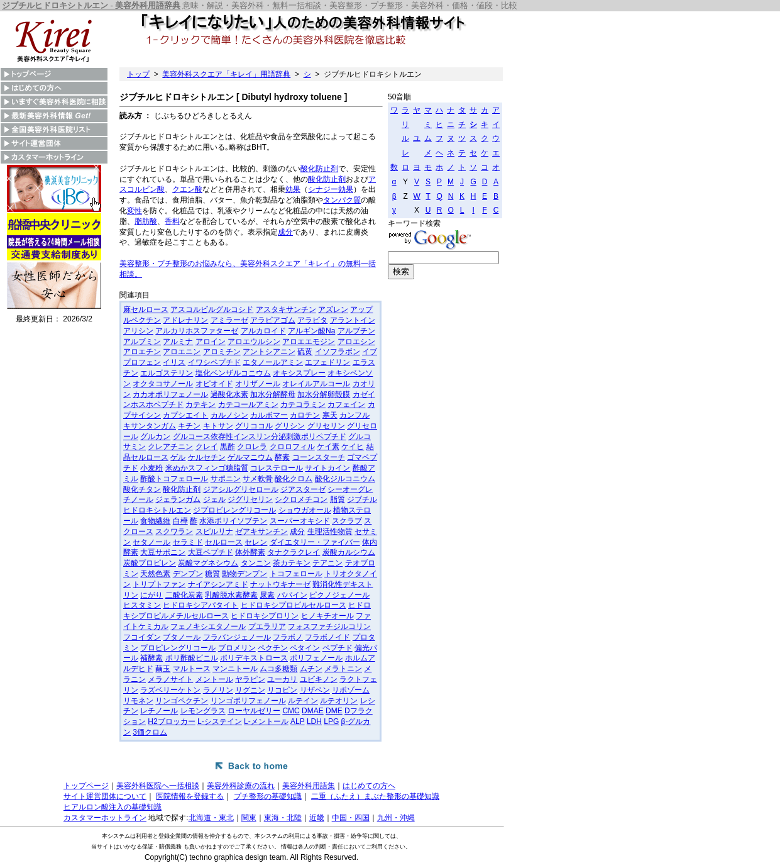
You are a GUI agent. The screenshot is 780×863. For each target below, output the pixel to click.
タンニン (256, 563)
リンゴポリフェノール (248, 700)
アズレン (333, 309)
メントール (214, 679)
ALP (297, 721)
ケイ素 (328, 446)
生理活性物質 (330, 531)
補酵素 (151, 658)
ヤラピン (250, 679)
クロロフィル (292, 446)
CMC (290, 710)
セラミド (188, 542)
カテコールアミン (248, 404)
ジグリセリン (250, 499)
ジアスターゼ (303, 489)
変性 (134, 210)
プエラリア (267, 626)
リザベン (315, 690)
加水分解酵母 (272, 394)
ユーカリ (282, 679)
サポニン (226, 478)
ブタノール (181, 637)
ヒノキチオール (327, 615)
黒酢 (227, 446)
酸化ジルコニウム (345, 478)
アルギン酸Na (311, 330)
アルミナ (178, 341)
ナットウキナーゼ (280, 584)
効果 (292, 189)
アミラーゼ (229, 320)
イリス (174, 362)
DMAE (313, 710)
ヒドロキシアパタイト (200, 605)
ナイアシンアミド (218, 584)
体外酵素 (250, 552)
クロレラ (252, 446)
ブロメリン (237, 647)
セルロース (224, 542)
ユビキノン (319, 679)
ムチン (311, 668)
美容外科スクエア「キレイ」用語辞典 (226, 74)
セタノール (151, 542)
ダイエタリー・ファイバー (315, 542)
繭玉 (162, 668)
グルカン (155, 436)
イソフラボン (337, 351)
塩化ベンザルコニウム (233, 373)
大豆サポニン (162, 552)
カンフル (354, 415)
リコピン (282, 690)
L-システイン (219, 721)
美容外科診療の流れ (241, 785)
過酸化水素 (229, 394)
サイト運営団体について (104, 796)
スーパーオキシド (300, 520)
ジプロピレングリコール (234, 510)
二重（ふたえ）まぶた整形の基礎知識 (375, 796)
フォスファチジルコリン (329, 626)
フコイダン (142, 637)
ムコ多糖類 (278, 668)
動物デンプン (244, 573)
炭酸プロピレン (149, 563)
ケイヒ (352, 446)
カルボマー (269, 415)
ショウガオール (304, 510)
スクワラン (174, 531)
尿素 (267, 595)
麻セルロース (145, 309)
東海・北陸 (283, 817)
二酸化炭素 (184, 595)
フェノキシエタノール (208, 626)
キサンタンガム (149, 425)
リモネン (138, 700)
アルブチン (356, 330)
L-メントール (266, 721)
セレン (255, 542)
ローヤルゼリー (254, 710)
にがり (151, 595)
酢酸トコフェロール (174, 478)
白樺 (180, 520)
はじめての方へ (369, 785)
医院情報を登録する (190, 796)
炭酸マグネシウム (208, 563)
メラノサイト (170, 679)
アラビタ (312, 320)
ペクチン (273, 647)
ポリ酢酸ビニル (191, 658)
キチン (189, 425)
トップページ (86, 785)
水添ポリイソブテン (233, 520)
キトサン (218, 425)
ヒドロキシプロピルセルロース (293, 605)
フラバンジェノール (237, 637)
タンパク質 (342, 200)
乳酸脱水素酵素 (231, 595)
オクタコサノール (163, 383)
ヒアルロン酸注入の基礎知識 (112, 807)
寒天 (330, 415)
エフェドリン (327, 362)
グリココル (254, 425)
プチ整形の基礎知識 (268, 796)
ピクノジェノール (339, 595)
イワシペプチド (214, 362)
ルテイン (303, 700)
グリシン (290, 425)
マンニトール (235, 668)
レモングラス (203, 710)
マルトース (192, 668)
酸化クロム (293, 478)
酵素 (282, 457)
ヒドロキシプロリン (265, 615)
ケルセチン (207, 457)
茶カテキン (291, 563)
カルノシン (229, 415)
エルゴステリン (166, 373)
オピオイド (214, 383)
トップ (138, 74)
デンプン (188, 573)
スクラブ (347, 520)
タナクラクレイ (293, 552)
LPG (331, 721)
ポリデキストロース (254, 658)
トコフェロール (296, 573)
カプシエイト (185, 415)
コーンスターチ (318, 457)
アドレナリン (185, 320)
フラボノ (288, 637)
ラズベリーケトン (170, 690)
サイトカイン (327, 468)
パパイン (292, 595)
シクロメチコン (301, 499)
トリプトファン (159, 584)
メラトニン (343, 668)
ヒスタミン (142, 605)
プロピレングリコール (178, 647)
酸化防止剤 (319, 168)
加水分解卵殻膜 (323, 394)
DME (334, 710)
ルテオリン (339, 700)
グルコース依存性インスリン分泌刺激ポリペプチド (259, 436)
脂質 (337, 499)
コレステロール (276, 468)
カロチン (305, 415)
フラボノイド (327, 637)
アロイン (210, 341)
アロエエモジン (308, 341)
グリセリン (326, 425)
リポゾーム (351, 690)
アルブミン (142, 341)
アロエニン (181, 351)
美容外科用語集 (308, 785)
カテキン (200, 404)
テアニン (327, 563)
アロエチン (142, 351)
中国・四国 (351, 817)
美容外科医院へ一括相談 (157, 785)
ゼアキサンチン (261, 531)
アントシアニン (269, 351)
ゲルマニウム (250, 457)
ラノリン (218, 690)
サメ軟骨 (258, 478)
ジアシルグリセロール (240, 489)
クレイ (206, 446)
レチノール (159, 710)
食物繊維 (155, 520)
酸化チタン (142, 489)
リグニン (250, 690)
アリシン (138, 330)
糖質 (212, 573)
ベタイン (305, 647)
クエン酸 (187, 189)
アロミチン (222, 351)
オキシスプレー (299, 373)
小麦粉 (151, 468)
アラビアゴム (272, 320)
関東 (248, 817)
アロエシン (356, 341)
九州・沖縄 (396, 817)
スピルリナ (214, 531)
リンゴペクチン (181, 700)
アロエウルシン (254, 341)
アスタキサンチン (286, 309)
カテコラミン (303, 404)
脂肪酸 (146, 221)
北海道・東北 (211, 817)
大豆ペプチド (210, 552)
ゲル (177, 457)
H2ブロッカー (171, 721)
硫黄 (304, 351)
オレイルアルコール (316, 383)
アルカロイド (263, 330)
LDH (314, 721)
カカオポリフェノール (170, 394)
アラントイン (352, 320)
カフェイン (346, 404)
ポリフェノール (316, 658)
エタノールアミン (273, 362)
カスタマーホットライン (104, 817)
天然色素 (155, 573)
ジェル (214, 499)
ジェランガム (177, 499)
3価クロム (150, 732)
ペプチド (337, 647)
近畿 (316, 817)
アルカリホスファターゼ (196, 330)
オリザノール (257, 383)
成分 (285, 232)
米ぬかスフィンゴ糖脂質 (206, 468)
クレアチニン (170, 446)
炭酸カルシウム (348, 552)
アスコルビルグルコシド (211, 309)
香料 (172, 221)
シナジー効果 (330, 189)
